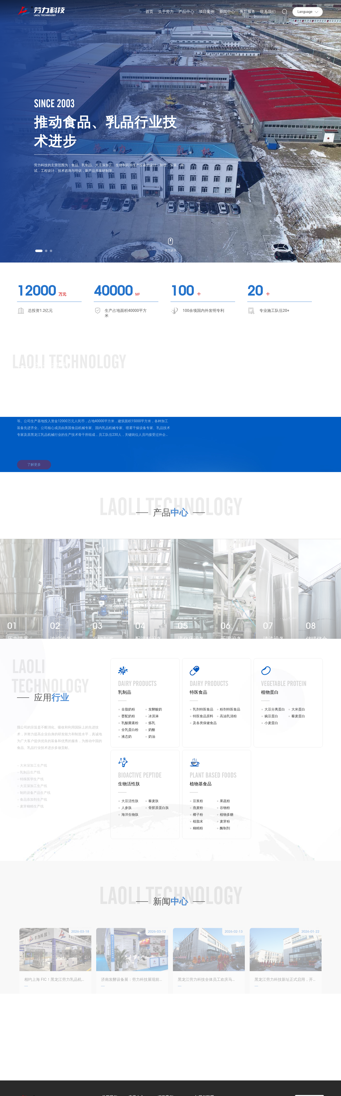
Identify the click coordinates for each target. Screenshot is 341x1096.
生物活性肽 (129, 783)
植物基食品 (201, 783)
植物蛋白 (270, 692)
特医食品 (198, 692)
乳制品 (124, 692)
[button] (39, 251)
